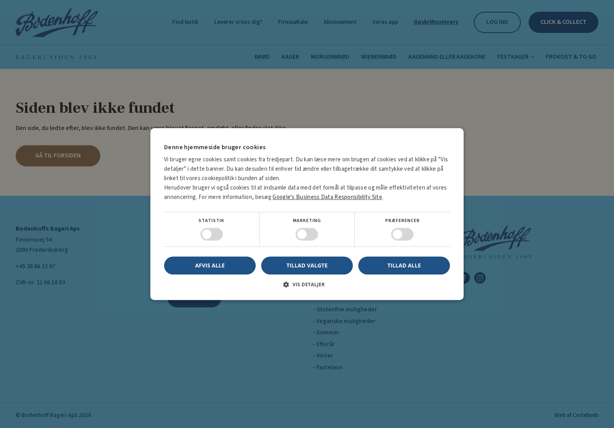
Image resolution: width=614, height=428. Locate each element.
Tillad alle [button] (404, 265)
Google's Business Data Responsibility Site (327, 197)
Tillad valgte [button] (307, 265)
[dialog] (307, 214)
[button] (307, 287)
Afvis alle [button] (210, 265)
